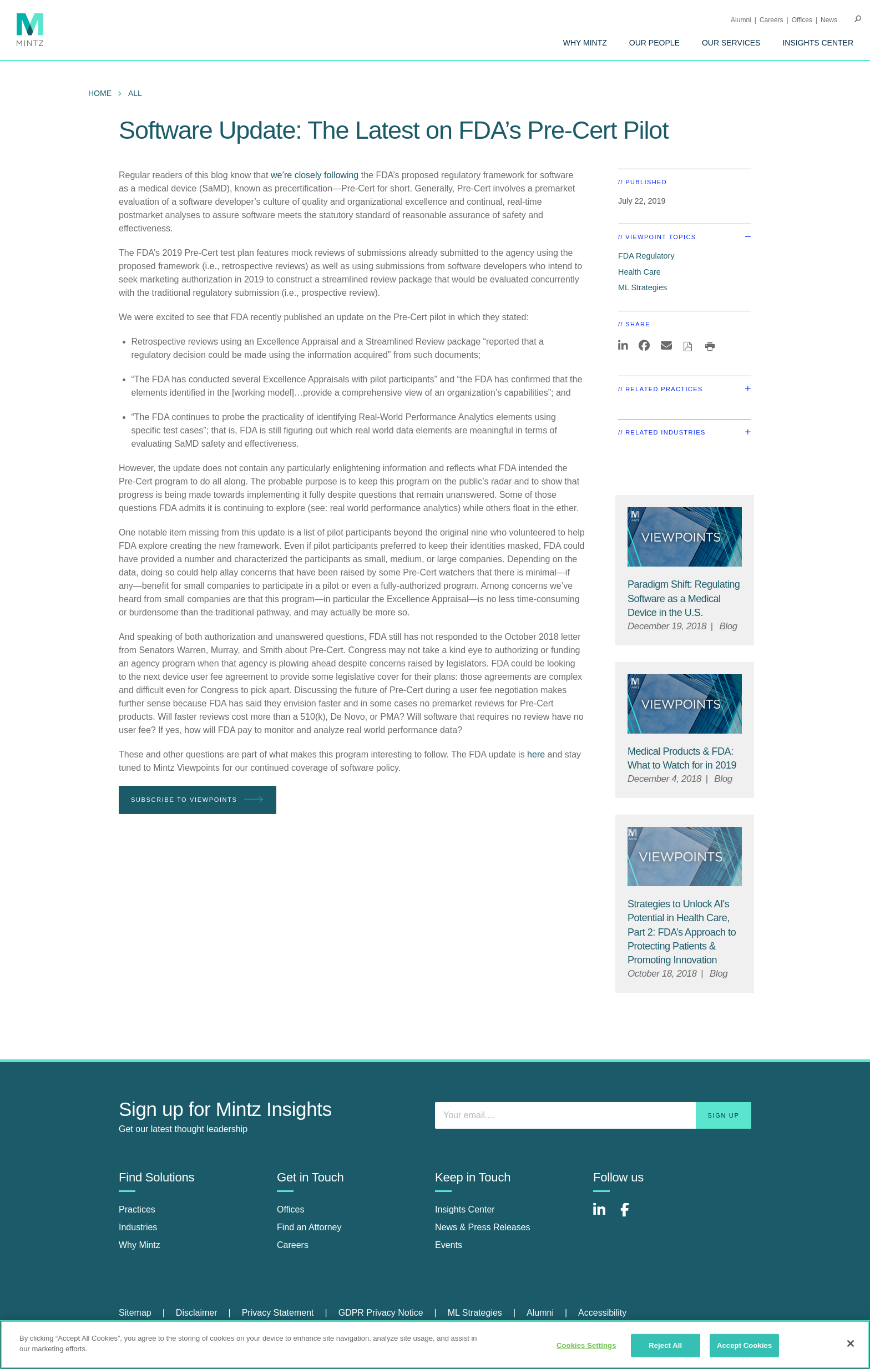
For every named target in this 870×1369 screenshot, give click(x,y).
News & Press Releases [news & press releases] (482, 1227)
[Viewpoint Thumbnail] (685, 537)
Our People (654, 43)
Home (100, 93)
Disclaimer (197, 1312)
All (135, 93)
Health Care (639, 271)
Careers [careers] (292, 1245)
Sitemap (135, 1312)
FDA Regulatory (646, 255)
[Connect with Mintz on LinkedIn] (604, 1215)
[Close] (850, 1343)
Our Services (731, 43)
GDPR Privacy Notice (380, 1312)
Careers (771, 20)
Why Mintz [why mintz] (139, 1245)
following (342, 175)
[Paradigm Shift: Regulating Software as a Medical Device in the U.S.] (684, 598)
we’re (281, 175)
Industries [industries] (138, 1227)
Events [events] (448, 1245)
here (536, 754)
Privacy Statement (278, 1312)
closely (308, 175)
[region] (435, 1344)
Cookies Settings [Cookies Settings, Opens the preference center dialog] (586, 1345)
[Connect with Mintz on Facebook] (631, 1215)
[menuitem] (585, 43)
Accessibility (602, 1312)
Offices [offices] (291, 1209)
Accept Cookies (744, 1345)
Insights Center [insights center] (465, 1209)
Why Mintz (585, 43)
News (829, 20)
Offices (802, 20)
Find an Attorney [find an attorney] (309, 1227)
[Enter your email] (593, 1115)
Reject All (665, 1345)
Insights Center (817, 43)
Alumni (741, 20)
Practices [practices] (137, 1209)
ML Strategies (642, 287)
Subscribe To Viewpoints (197, 800)
